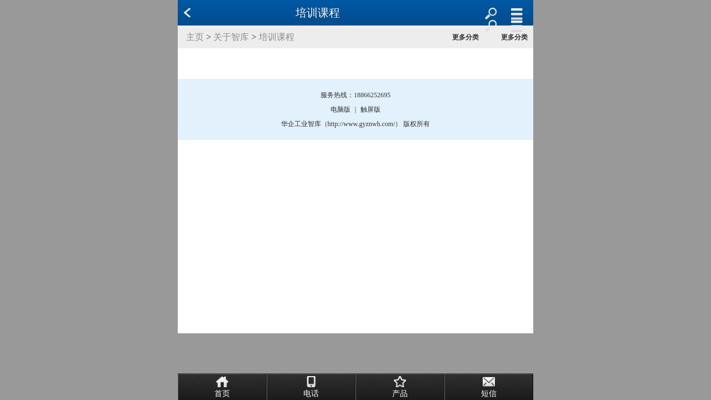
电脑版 (341, 109)
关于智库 (231, 37)
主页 (195, 37)
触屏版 (370, 109)
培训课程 (276, 37)
